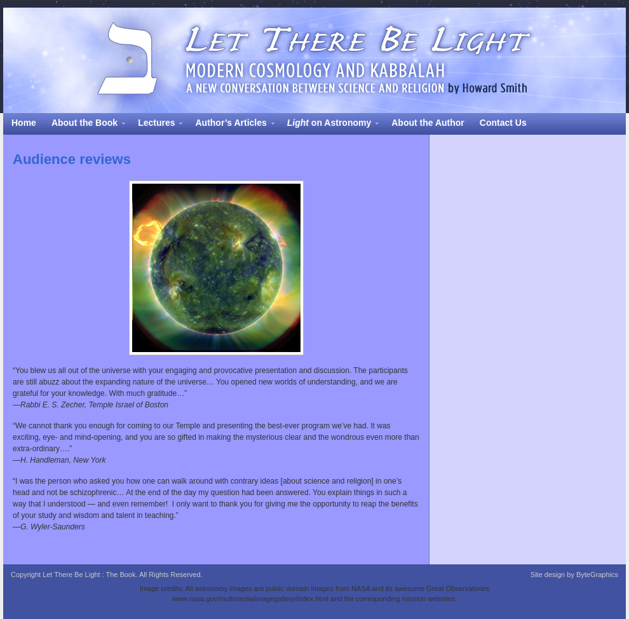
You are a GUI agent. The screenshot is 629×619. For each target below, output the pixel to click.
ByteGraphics (597, 574)
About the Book (84, 125)
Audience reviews (72, 159)
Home (23, 123)
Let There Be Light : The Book (314, 60)
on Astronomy (329, 125)
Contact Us (503, 123)
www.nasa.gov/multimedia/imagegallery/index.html (250, 598)
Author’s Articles (230, 125)
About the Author (427, 123)
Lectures (156, 125)
